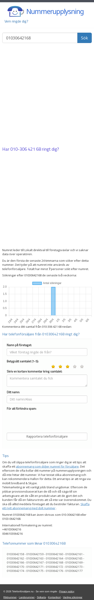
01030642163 (35, 558)
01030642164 (54, 558)
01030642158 (15, 554)
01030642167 (35, 562)
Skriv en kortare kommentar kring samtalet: (34, 371)
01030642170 (15, 567)
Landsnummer (27, 597)
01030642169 (74, 562)
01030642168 (54, 562)
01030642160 (54, 554)
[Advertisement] (47, 95)
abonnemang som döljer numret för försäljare (47, 466)
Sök (84, 38)
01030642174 (15, 571)
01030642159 (35, 554)
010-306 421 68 (25, 148)
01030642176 (54, 571)
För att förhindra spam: (21, 409)
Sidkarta (41, 597)
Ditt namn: (13, 392)
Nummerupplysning (55, 11)
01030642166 (15, 562)
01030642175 (35, 571)
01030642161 (74, 554)
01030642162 (15, 558)
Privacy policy (66, 591)
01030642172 (54, 567)
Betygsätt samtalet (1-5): (23, 361)
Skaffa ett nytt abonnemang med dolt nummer (46, 506)
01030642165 (74, 558)
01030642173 (74, 567)
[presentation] (41, 420)
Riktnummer (10, 597)
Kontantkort (54, 597)
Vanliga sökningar (72, 597)
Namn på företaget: (19, 345)
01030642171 (35, 567)
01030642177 (74, 571)
